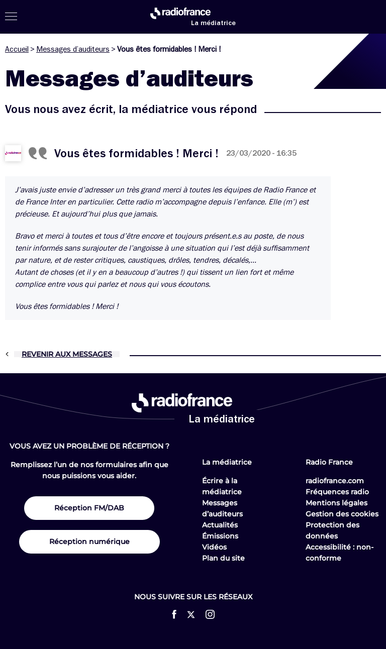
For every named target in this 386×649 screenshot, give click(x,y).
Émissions (220, 535)
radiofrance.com (335, 480)
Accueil (17, 49)
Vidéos (214, 547)
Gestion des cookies (342, 513)
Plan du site (223, 558)
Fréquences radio (337, 491)
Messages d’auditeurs (73, 49)
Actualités (220, 524)
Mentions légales (336, 502)
